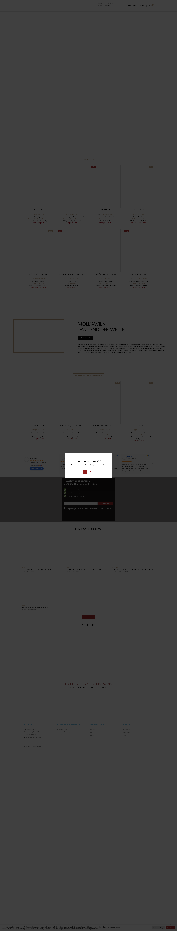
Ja (85, 472)
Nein (91, 472)
